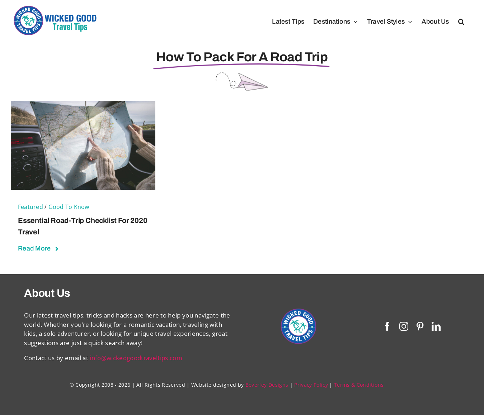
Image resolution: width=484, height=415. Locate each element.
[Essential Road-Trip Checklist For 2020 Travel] (83, 105)
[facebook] (387, 326)
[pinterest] (419, 326)
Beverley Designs (266, 384)
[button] (461, 21)
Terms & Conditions (359, 384)
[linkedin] (436, 326)
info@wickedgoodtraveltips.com (136, 358)
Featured (30, 207)
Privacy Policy (311, 384)
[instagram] (403, 326)
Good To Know (68, 207)
